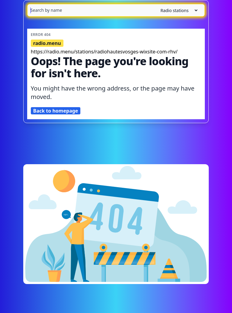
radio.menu (47, 43)
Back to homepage (55, 110)
